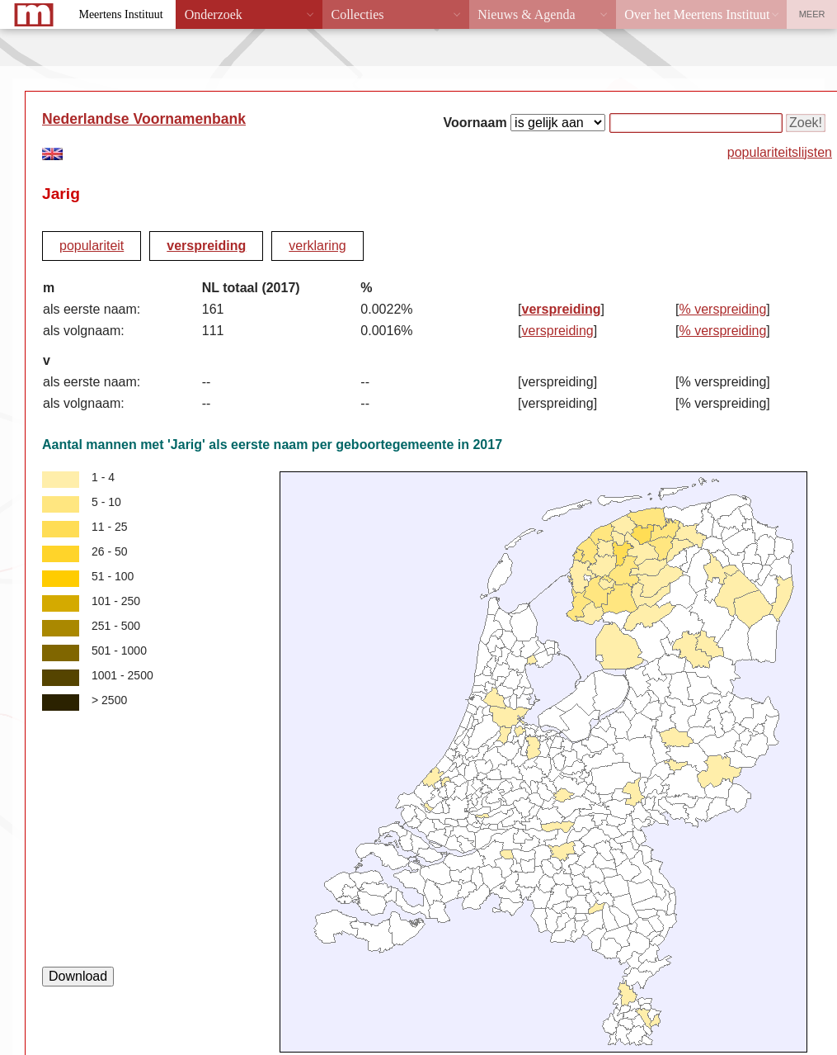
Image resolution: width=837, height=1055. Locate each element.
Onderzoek (213, 14)
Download (78, 976)
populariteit (91, 246)
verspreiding (206, 246)
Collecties (357, 14)
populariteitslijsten (779, 152)
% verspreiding (723, 309)
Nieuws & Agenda (526, 14)
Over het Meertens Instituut (696, 14)
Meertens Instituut (120, 14)
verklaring (317, 246)
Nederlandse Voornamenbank (144, 119)
